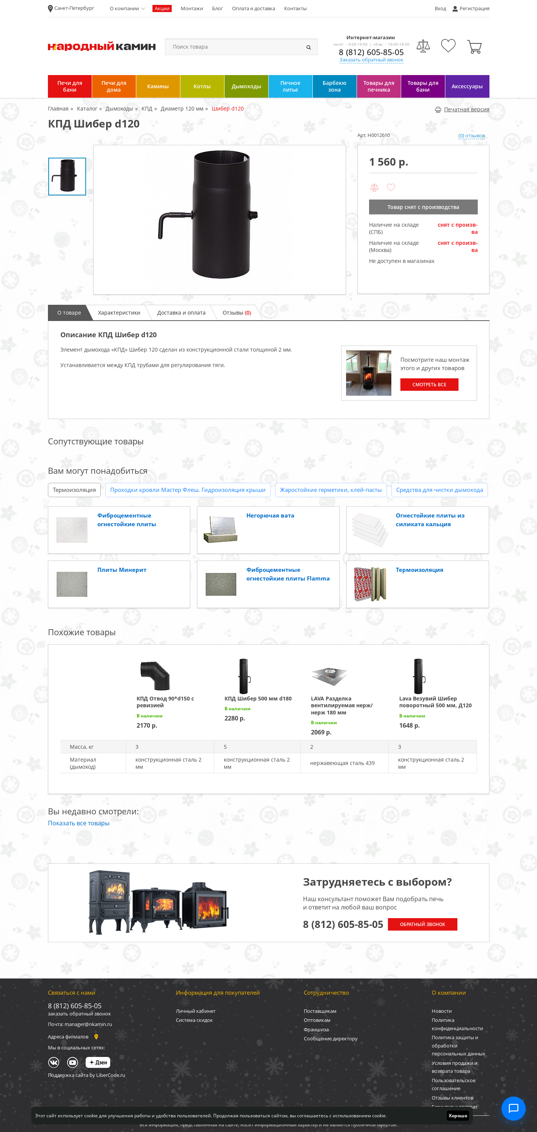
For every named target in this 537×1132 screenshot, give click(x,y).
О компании (124, 8)
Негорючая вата (270, 515)
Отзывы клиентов (452, 1097)
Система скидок (194, 1020)
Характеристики (119, 312)
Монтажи (192, 8)
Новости (442, 1011)
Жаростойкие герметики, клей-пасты (331, 489)
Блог (217, 8)
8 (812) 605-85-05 (371, 52)
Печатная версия (462, 109)
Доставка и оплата (181, 312)
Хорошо (458, 1115)
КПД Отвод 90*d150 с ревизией (165, 702)
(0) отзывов (472, 135)
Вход (440, 8)
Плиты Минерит (121, 569)
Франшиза (316, 1029)
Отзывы (237, 312)
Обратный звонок (422, 924)
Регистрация (474, 8)
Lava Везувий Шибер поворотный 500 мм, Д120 (435, 702)
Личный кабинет (195, 1011)
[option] (220, 219)
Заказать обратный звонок (371, 59)
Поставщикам (320, 1011)
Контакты (295, 8)
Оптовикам (317, 1020)
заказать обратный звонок (79, 1013)
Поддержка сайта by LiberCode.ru (86, 1075)
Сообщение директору (331, 1038)
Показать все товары (78, 823)
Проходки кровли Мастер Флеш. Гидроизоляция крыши (188, 489)
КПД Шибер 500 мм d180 (258, 698)
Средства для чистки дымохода (439, 489)
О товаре (69, 312)
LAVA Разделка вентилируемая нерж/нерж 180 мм (342, 705)
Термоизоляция (74, 489)
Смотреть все (429, 384)
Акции (162, 8)
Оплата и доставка (253, 8)
